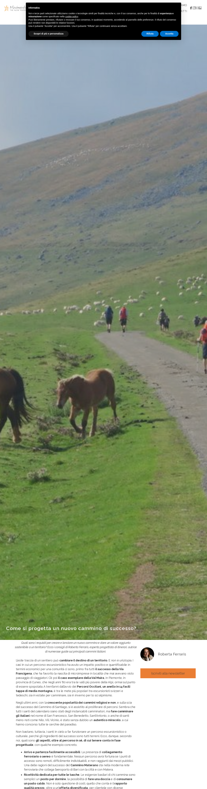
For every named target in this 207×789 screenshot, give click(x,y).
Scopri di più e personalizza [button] (48, 33)
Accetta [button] (169, 33)
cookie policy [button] (71, 16)
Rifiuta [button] (150, 33)
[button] (168, 673)
